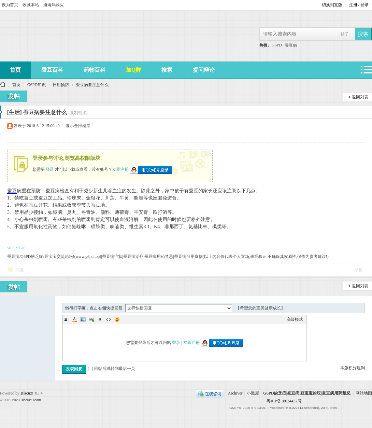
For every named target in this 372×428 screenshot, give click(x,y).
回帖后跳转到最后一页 (111, 368)
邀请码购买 (53, 4)
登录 (50, 169)
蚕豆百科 (52, 70)
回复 (20, 269)
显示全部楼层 (78, 125)
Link (91, 319)
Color (74, 319)
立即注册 (120, 169)
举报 (359, 269)
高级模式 (295, 319)
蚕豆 (12, 190)
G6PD (277, 45)
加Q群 (133, 70)
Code (108, 319)
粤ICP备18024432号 (284, 401)
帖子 (345, 34)
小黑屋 (253, 393)
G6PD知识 (36, 84)
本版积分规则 (352, 367)
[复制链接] (78, 112)
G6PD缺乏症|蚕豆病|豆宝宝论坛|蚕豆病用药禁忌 (306, 393)
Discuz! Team (30, 400)
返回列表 (360, 97)
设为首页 (10, 4)
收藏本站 (31, 4)
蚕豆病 (291, 45)
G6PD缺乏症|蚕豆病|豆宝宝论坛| (2, 85)
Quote (100, 319)
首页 (16, 84)
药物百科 (94, 70)
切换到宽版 (332, 4)
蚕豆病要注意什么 (92, 84)
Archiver (235, 393)
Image (83, 319)
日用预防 (61, 84)
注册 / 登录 (359, 4)
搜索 (166, 70)
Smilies (117, 319)
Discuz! (26, 393)
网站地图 (364, 393)
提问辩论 (204, 70)
